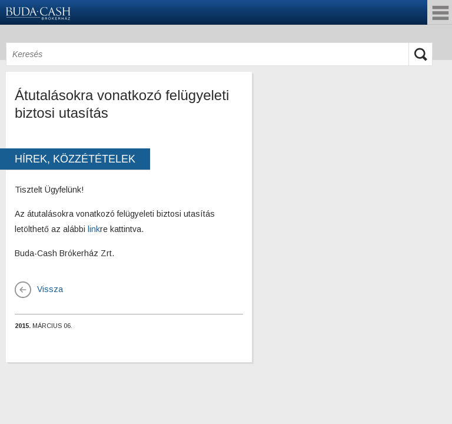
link (94, 229)
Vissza (50, 289)
